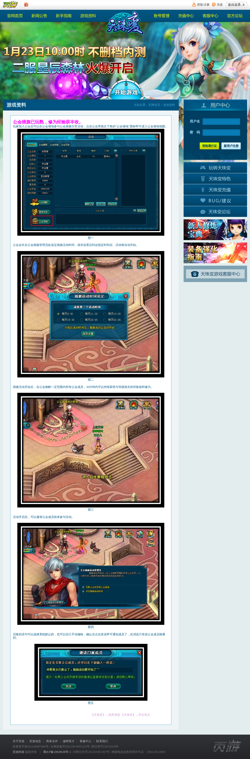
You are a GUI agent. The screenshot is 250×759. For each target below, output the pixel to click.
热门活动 (64, 15)
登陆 (200, 4)
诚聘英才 (68, 741)
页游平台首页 (10, 5)
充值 (220, 4)
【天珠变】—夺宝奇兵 (135, 715)
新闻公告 (39, 15)
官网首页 (15, 15)
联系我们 (102, 741)
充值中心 (186, 15)
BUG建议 (215, 200)
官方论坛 (235, 15)
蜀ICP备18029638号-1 (57, 752)
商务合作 (52, 741)
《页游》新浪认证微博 (26, 5)
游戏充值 (215, 189)
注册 (206, 4)
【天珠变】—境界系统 (105, 715)
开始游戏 (126, 89)
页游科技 (18, 752)
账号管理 (161, 15)
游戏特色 (215, 178)
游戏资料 (88, 15)
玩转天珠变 (215, 167)
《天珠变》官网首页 (124, 23)
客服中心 (210, 15)
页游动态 (35, 741)
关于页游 (18, 741)
